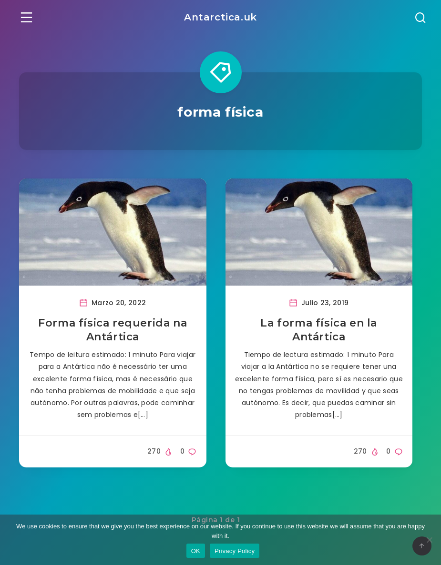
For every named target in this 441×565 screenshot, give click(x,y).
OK (195, 551)
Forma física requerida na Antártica (112, 330)
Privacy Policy (235, 551)
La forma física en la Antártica (318, 330)
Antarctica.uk (220, 17)
